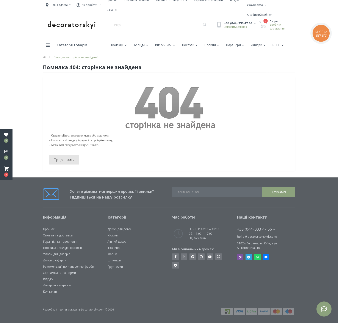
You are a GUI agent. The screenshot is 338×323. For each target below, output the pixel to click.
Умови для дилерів (56, 254)
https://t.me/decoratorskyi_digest (175, 265)
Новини (211, 45)
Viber (240, 257)
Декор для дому (119, 229)
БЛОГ (278, 45)
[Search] (204, 24)
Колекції (119, 45)
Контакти (50, 291)
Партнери (235, 45)
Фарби (112, 254)
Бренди (141, 45)
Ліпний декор (117, 241)
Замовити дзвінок (235, 27)
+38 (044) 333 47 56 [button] (256, 229)
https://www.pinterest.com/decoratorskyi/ (192, 256)
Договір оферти (54, 260)
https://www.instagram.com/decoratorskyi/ (201, 256)
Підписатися (278, 192)
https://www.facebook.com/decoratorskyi (176, 256)
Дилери (258, 45)
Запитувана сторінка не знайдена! (76, 57)
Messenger (266, 257)
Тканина (114, 248)
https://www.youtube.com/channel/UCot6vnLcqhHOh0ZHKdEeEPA (210, 256)
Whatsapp (257, 257)
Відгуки (48, 279)
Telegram (248, 257)
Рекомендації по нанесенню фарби (68, 266)
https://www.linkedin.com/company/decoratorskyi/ (184, 256)
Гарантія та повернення (60, 241)
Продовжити (64, 159)
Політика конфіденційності (62, 248)
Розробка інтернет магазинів (61, 309)
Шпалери (114, 260)
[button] (6, 171)
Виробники (165, 45)
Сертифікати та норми (59, 273)
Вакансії (112, 10)
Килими (113, 235)
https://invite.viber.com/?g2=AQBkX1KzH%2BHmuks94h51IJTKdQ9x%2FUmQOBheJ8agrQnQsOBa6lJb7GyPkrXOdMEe (218, 256)
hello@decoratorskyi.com (257, 236)
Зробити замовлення (277, 26)
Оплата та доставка (58, 235)
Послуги (189, 45)
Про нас (49, 229)
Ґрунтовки (115, 266)
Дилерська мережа (57, 285)
